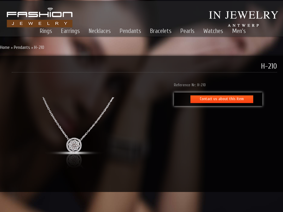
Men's (239, 30)
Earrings (70, 30)
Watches (213, 30)
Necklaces (100, 30)
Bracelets (161, 30)
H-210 (39, 47)
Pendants (130, 30)
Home (5, 47)
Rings (46, 30)
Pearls (187, 30)
